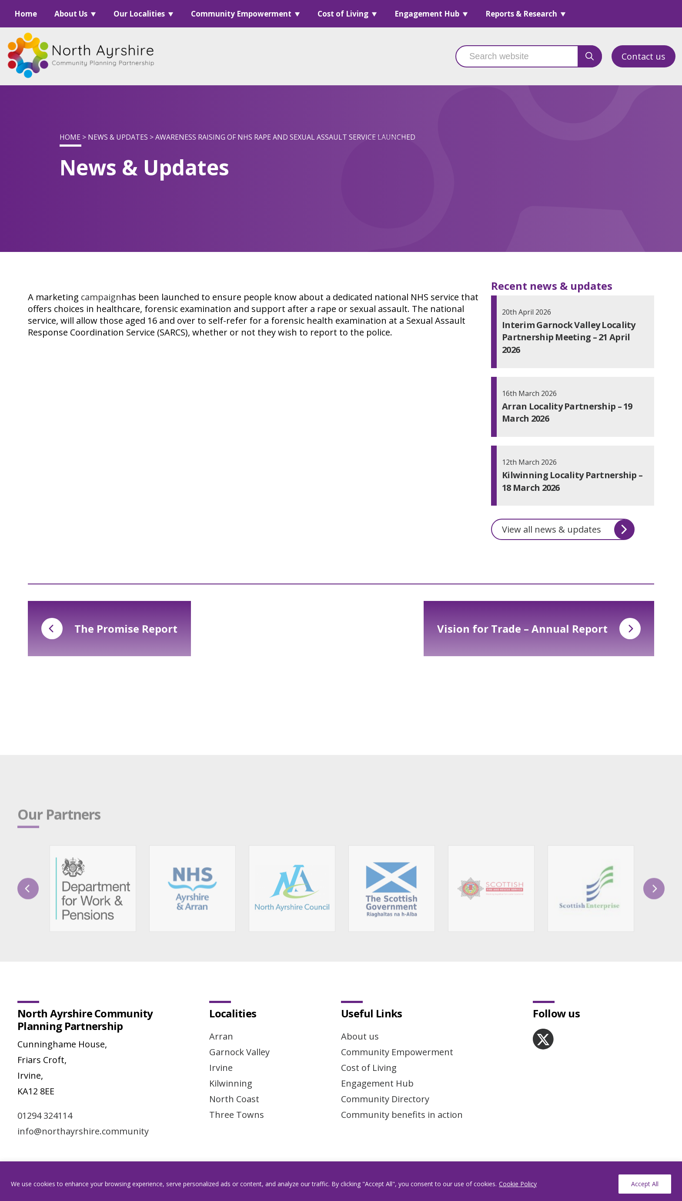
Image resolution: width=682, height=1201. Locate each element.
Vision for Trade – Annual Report (539, 628)
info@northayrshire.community (83, 1131)
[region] (341, 1181)
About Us (70, 14)
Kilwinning (230, 1083)
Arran (221, 1036)
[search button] (590, 56)
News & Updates (118, 137)
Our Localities (139, 14)
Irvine (221, 1068)
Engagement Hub (426, 14)
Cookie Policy (518, 1184)
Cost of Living (343, 14)
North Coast (234, 1099)
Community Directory (385, 1099)
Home (25, 14)
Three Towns (236, 1114)
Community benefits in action (402, 1114)
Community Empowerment (241, 14)
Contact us (643, 56)
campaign (101, 297)
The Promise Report (109, 628)
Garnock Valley (239, 1052)
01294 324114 (44, 1115)
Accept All (645, 1184)
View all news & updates (568, 530)
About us (360, 1036)
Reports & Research (521, 14)
